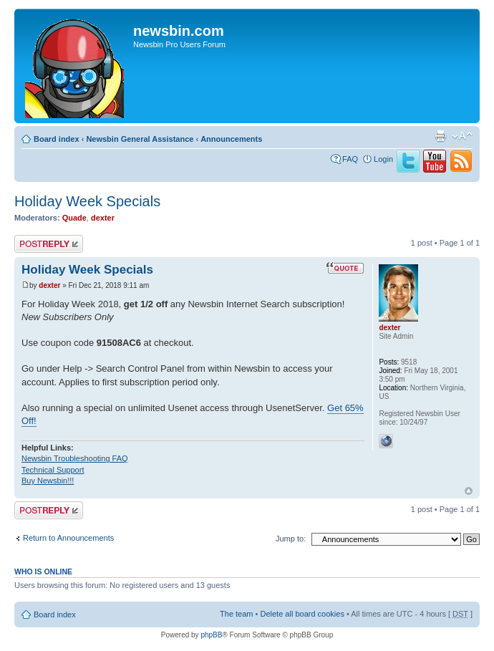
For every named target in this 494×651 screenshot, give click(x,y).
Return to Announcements (68, 538)
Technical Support (52, 470)
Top (469, 491)
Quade (74, 217)
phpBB (211, 635)
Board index (56, 139)
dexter (103, 217)
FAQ (350, 159)
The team (236, 613)
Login (383, 159)
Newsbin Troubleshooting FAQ (74, 458)
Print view (440, 136)
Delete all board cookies (302, 613)
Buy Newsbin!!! (47, 480)
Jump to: (291, 538)
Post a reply (48, 244)
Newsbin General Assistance (139, 139)
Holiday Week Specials (87, 201)
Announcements (231, 139)
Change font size (462, 136)
